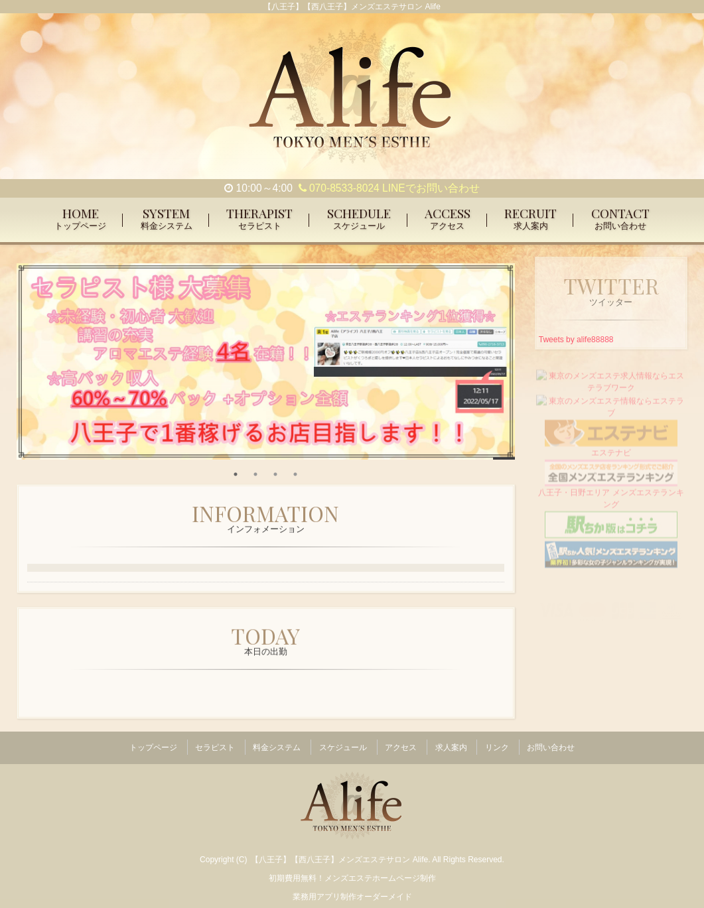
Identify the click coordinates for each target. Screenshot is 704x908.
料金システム (277, 744)
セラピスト (215, 744)
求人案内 (451, 744)
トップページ (153, 744)
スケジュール (343, 744)
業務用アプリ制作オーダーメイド (352, 889)
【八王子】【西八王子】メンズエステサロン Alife (339, 852)
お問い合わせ (551, 744)
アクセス (401, 744)
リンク (497, 744)
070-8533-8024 (339, 188)
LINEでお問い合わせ (431, 188)
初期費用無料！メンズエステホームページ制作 (352, 871)
